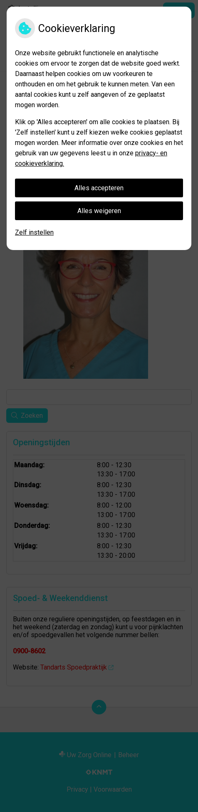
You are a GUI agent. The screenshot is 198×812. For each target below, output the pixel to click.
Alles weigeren (99, 211)
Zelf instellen (34, 232)
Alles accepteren (99, 188)
